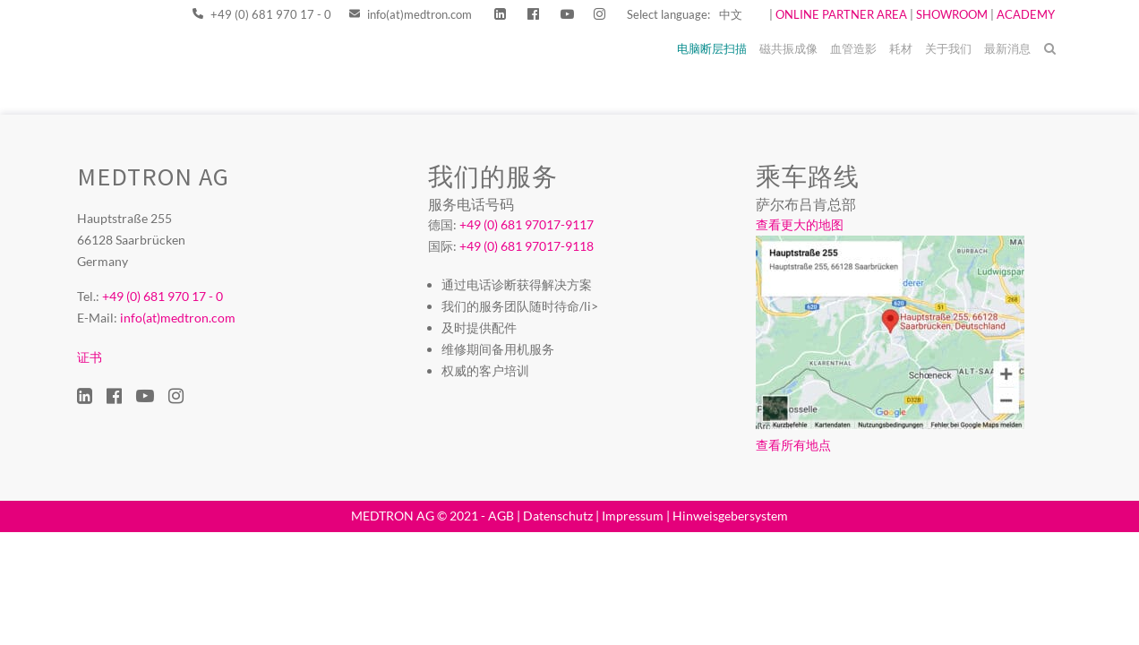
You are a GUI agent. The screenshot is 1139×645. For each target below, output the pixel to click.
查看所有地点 (793, 444)
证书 (89, 357)
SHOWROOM (952, 14)
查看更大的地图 (800, 224)
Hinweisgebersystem (730, 515)
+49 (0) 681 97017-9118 (526, 246)
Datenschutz (558, 515)
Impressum (633, 515)
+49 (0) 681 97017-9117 (526, 224)
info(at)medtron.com (410, 14)
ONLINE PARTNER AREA (840, 14)
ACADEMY (1026, 14)
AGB (501, 515)
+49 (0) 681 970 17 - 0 (262, 14)
